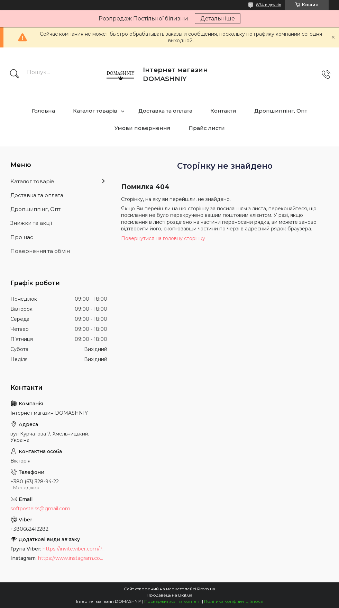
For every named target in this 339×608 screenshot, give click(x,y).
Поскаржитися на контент (172, 601)
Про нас (21, 237)
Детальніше (217, 18)
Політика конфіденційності (233, 601)
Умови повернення (142, 128)
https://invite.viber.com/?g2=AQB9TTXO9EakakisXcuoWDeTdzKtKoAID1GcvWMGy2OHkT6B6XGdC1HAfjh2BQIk (75, 549)
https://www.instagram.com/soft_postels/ (72, 558)
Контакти (223, 110)
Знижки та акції (31, 223)
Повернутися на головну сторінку (163, 238)
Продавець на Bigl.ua (169, 595)
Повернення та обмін (40, 251)
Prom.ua (206, 588)
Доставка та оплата (165, 110)
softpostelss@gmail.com (40, 508)
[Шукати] (14, 74)
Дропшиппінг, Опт (280, 110)
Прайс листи (207, 128)
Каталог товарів (95, 110)
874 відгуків (268, 4)
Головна (43, 110)
